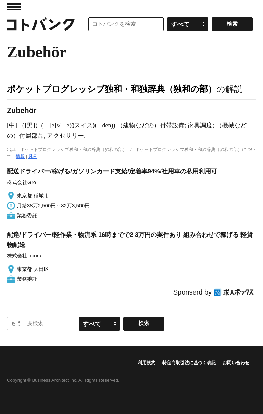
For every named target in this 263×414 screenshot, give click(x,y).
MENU (14, 7)
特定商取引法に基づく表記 (189, 362)
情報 (20, 156)
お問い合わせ (236, 362)
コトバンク (41, 24)
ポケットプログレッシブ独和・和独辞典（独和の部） (111, 89)
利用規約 (146, 362)
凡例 (32, 156)
